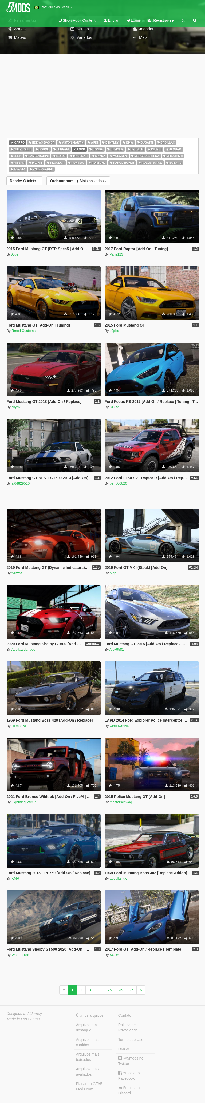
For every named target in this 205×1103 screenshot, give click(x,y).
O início (24, 181)
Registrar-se (161, 20)
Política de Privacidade (128, 1027)
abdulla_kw (118, 878)
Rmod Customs (23, 331)
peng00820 (118, 483)
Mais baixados (78, 181)
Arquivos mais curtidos (88, 1042)
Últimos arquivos (90, 1015)
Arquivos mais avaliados (88, 1071)
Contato (124, 1015)
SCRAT (115, 407)
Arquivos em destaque (86, 1027)
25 (110, 990)
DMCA (123, 1049)
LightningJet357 (23, 802)
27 (131, 990)
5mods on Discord (129, 1090)
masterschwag (121, 802)
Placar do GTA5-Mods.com (90, 1086)
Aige (14, 254)
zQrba (114, 331)
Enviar (111, 20)
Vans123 (116, 254)
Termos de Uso (130, 1039)
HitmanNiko (20, 726)
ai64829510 (20, 483)
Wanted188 (20, 955)
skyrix (15, 407)
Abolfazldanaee (23, 649)
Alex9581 (116, 649)
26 (120, 990)
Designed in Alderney (24, 1013)
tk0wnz (16, 573)
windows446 (119, 726)
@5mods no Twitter (131, 1061)
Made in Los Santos (23, 1019)
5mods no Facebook (129, 1076)
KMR (15, 878)
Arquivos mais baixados (88, 1057)
